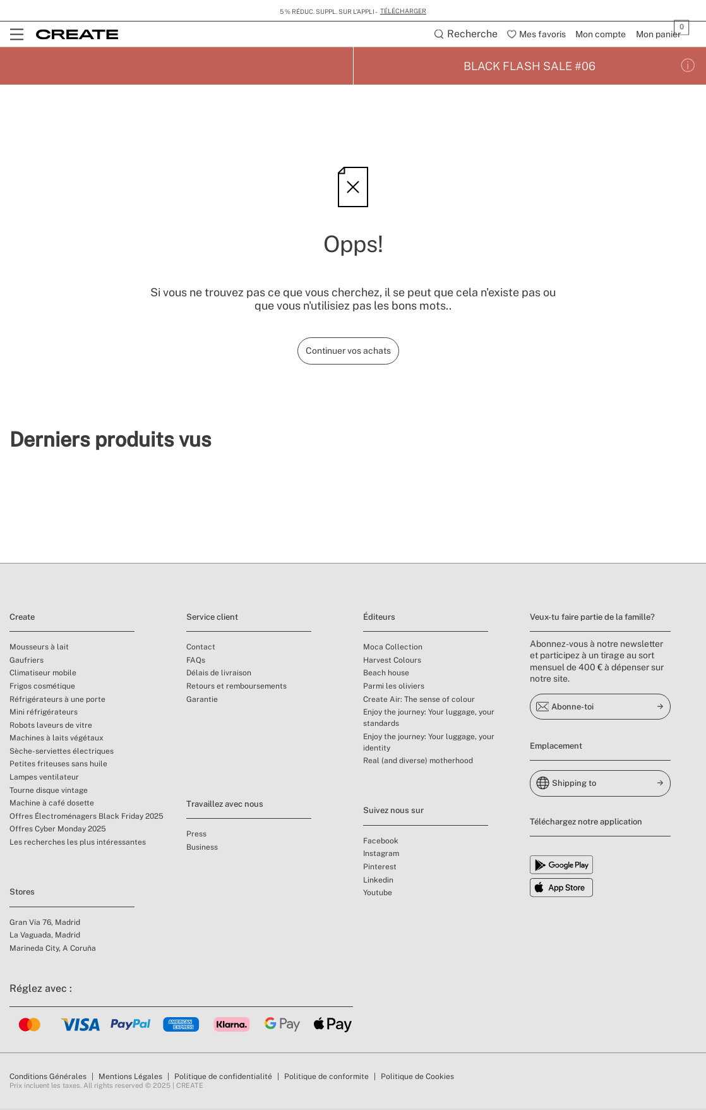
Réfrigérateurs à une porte (57, 700)
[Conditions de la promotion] (688, 67)
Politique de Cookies (417, 1077)
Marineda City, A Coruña (52, 949)
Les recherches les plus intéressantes (77, 843)
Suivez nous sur (393, 811)
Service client (212, 618)
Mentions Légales (130, 1077)
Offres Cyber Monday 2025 (57, 830)
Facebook (380, 842)
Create (22, 618)
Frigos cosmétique (42, 687)
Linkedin (378, 881)
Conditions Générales (48, 1077)
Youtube (377, 894)
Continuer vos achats (348, 352)
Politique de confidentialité (223, 1077)
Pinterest (380, 868)
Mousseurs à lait (39, 648)
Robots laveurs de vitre (50, 726)
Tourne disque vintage (48, 791)
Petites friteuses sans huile (58, 765)
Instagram (381, 854)
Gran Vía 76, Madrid (44, 923)
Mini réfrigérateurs (43, 713)
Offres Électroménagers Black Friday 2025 (86, 817)
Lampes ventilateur (44, 778)
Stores (22, 893)
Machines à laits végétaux (56, 739)
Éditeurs (379, 618)
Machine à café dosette (51, 804)
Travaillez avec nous (224, 805)
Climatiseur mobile (42, 674)
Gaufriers (26, 661)
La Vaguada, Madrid (44, 936)
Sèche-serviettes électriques (61, 752)
